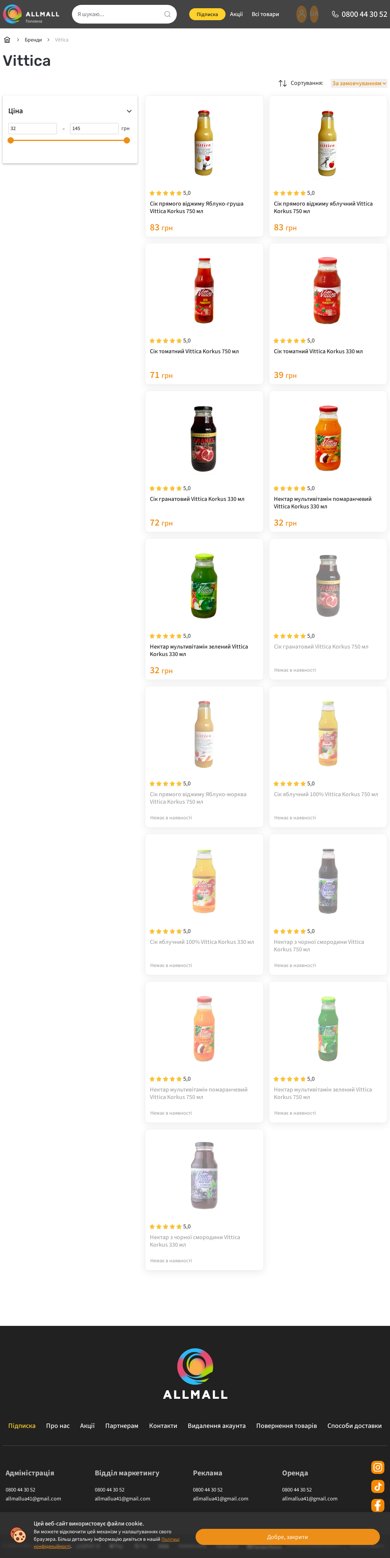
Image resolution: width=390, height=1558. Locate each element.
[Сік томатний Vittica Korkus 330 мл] (328, 310)
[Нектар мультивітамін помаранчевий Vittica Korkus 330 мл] (328, 460)
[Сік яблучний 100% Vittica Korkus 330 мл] (204, 912)
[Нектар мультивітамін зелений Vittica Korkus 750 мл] (328, 1063)
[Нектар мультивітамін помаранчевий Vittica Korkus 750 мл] (204, 1063)
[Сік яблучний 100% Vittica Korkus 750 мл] (328, 762)
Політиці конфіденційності (64, 1546)
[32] (32, 128)
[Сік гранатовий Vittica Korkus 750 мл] (328, 611)
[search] (123, 14)
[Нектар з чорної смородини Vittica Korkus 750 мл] (328, 912)
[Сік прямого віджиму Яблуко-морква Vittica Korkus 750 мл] (204, 762)
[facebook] (377, 1511)
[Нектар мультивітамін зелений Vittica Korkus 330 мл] (204, 611)
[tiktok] (377, 1492)
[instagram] (377, 1473)
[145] (94, 128)
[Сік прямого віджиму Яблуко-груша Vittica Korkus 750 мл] (204, 159)
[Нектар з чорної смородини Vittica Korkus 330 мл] (204, 1214)
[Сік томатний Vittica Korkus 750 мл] (204, 310)
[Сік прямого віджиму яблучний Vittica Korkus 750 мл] (328, 159)
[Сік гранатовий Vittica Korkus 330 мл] (204, 460)
